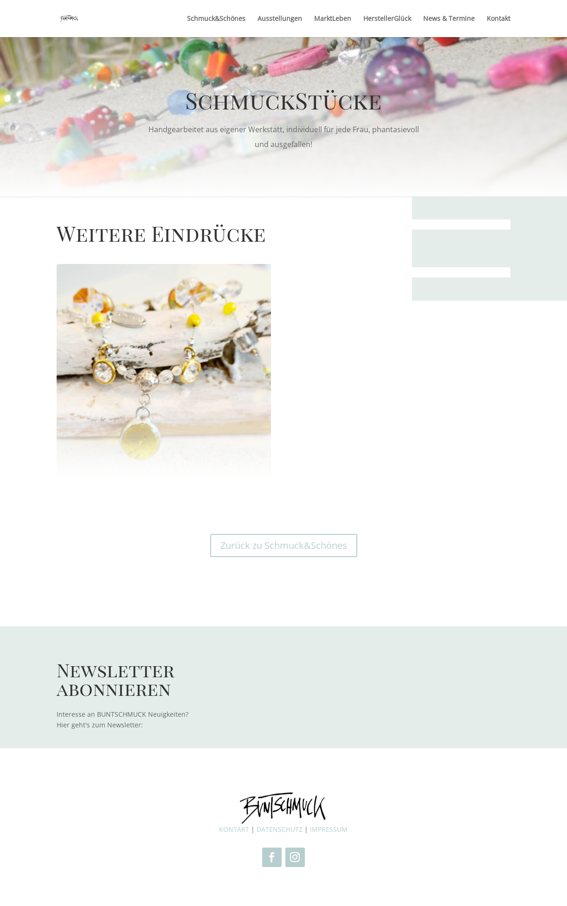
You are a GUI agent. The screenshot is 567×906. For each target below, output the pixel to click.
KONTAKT (234, 829)
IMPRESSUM (329, 829)
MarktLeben (332, 19)
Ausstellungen (280, 19)
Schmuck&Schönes (216, 19)
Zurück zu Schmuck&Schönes (283, 545)
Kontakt (498, 19)
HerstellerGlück (387, 19)
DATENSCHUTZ (280, 829)
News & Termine (449, 19)
